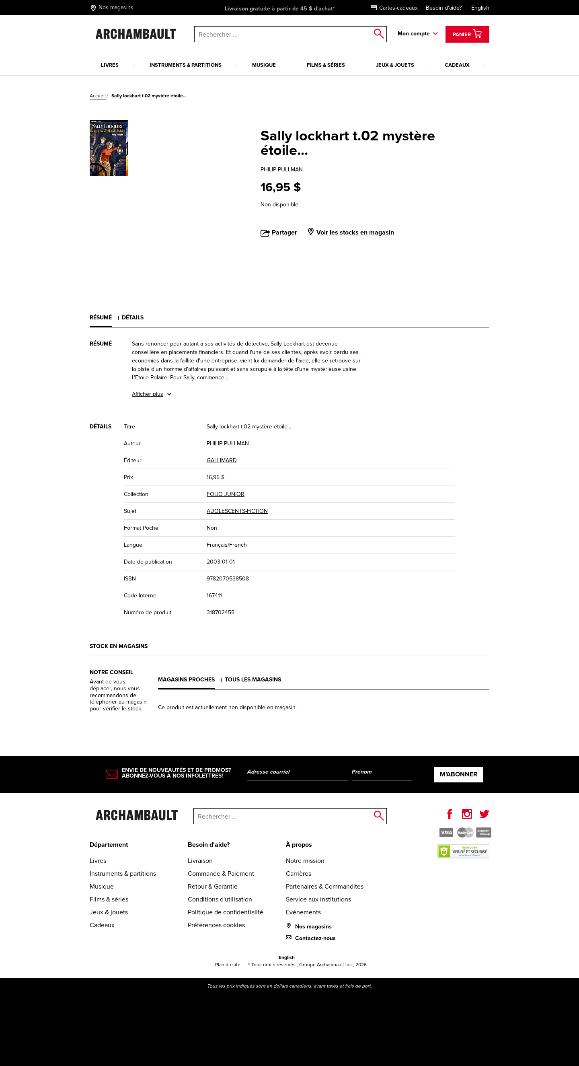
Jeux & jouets (395, 65)
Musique (264, 65)
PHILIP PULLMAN (282, 169)
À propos (299, 844)
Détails (133, 317)
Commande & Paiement (221, 873)
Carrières (298, 873)
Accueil (98, 95)
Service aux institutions (318, 899)
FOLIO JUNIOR (225, 494)
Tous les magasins (253, 679)
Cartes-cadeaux (394, 8)
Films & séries (326, 65)
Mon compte (414, 33)
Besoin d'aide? (444, 8)
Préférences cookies (216, 925)
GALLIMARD (222, 460)
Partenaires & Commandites (324, 886)
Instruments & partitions (186, 65)
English (480, 8)
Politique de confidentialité (225, 912)
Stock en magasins (119, 646)
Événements (303, 912)
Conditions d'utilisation (220, 899)
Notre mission (305, 860)
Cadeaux (457, 65)
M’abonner (458, 774)
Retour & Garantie (213, 886)
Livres (110, 65)
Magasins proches (186, 679)
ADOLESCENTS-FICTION (237, 511)
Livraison (200, 860)
